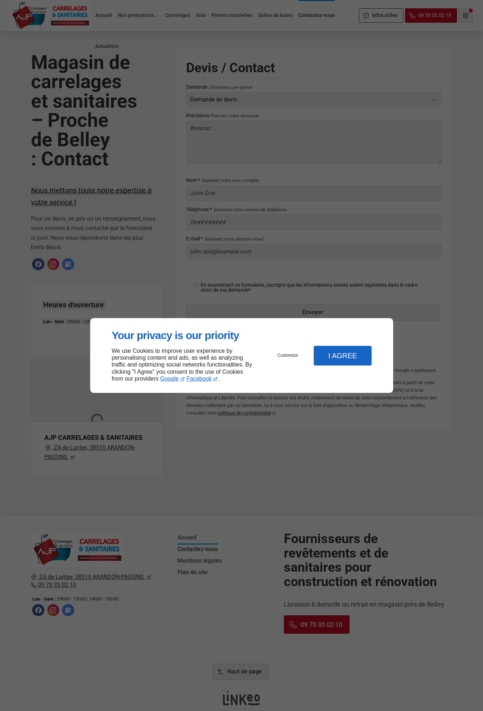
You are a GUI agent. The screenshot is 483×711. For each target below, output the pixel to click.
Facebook (199, 379)
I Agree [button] (342, 356)
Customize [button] (287, 355)
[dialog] (241, 355)
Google (169, 379)
